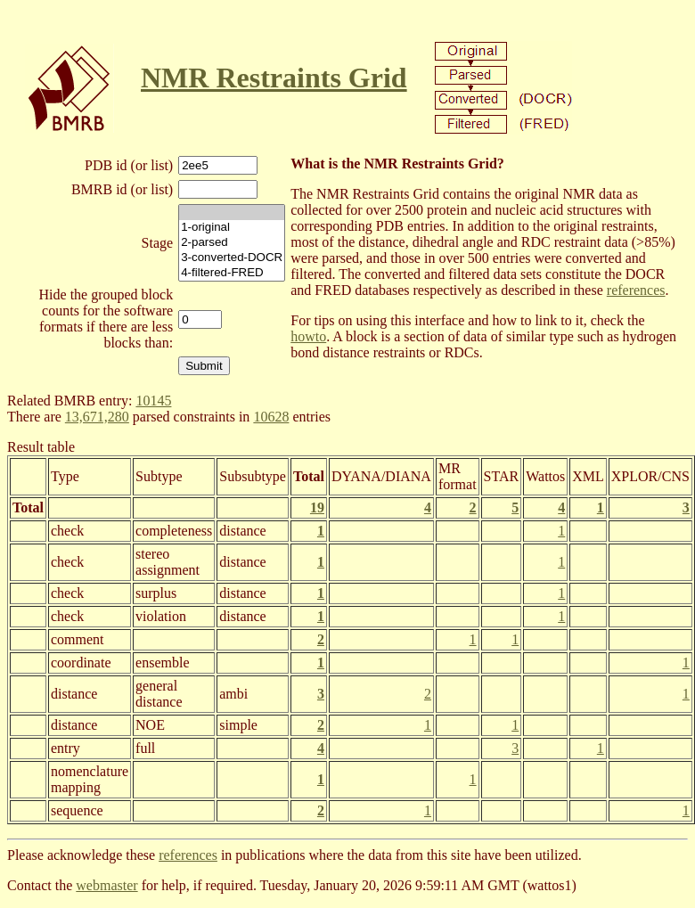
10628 (271, 416)
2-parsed (231, 242)
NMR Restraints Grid (274, 77)
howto (308, 336)
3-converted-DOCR (231, 258)
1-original (231, 227)
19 (317, 507)
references (636, 290)
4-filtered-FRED (231, 273)
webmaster (106, 885)
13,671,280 (97, 416)
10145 (153, 400)
